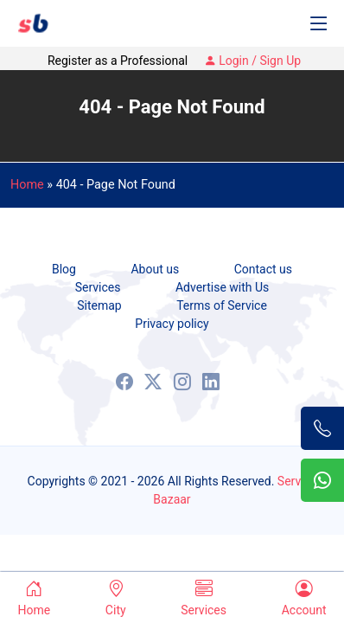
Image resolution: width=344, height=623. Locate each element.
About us (155, 269)
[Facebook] (124, 381)
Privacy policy (171, 324)
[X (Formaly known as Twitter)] (153, 381)
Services (98, 287)
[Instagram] (182, 381)
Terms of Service (221, 305)
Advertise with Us (222, 287)
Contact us (263, 269)
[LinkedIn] (211, 381)
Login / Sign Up (252, 60)
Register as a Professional (118, 60)
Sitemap (99, 305)
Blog (64, 269)
